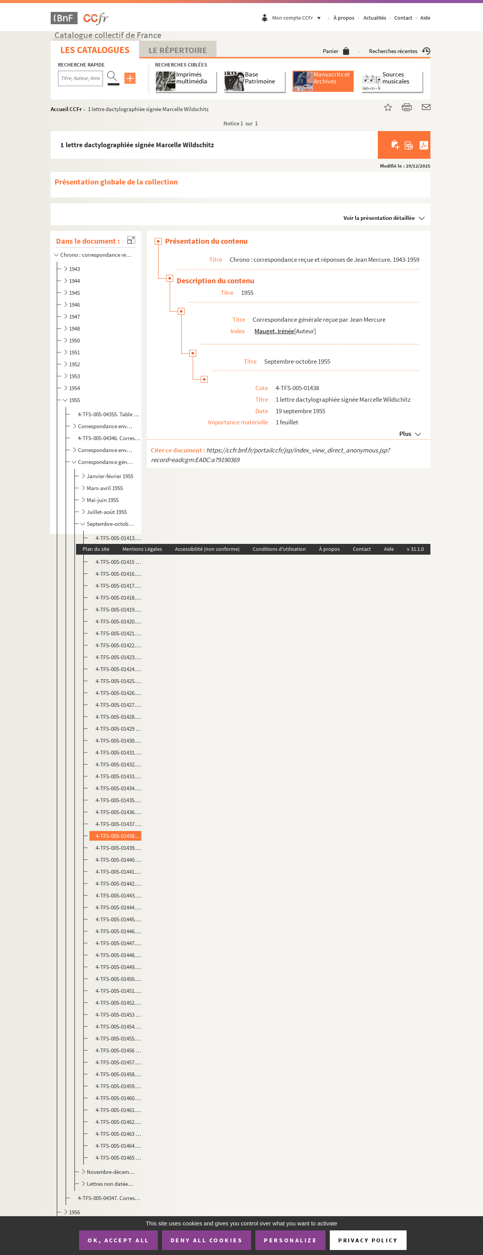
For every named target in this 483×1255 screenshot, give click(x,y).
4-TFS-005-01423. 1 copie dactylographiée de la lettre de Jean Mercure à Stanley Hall (119, 657)
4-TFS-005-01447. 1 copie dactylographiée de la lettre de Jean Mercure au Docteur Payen (119, 943)
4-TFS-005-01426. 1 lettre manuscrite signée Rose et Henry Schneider (119, 692)
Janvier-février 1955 (110, 476)
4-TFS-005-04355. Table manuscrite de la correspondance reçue (109, 414)
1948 (74, 328)
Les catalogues (94, 50)
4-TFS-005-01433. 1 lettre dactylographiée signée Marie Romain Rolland (119, 776)
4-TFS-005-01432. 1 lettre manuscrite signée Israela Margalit (119, 764)
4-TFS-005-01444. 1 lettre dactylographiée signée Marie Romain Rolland (119, 907)
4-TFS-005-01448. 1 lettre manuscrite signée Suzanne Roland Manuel (119, 955)
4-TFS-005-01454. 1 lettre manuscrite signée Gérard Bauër (119, 1026)
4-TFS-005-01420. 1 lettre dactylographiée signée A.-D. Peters (119, 621)
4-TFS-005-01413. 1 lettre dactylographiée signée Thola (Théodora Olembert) (119, 538)
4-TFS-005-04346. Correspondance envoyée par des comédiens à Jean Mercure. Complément (109, 438)
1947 (74, 316)
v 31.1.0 (415, 548)
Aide (425, 17)
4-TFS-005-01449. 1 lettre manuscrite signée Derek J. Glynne (119, 967)
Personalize (290, 1240)
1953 (74, 376)
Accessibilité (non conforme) (207, 548)
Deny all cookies (206, 1240)
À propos (344, 17)
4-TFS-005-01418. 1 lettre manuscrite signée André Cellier (119, 597)
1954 (74, 388)
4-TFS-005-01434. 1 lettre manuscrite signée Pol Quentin (119, 788)
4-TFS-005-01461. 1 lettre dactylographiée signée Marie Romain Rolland (119, 1110)
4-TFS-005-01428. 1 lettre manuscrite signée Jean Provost (119, 716)
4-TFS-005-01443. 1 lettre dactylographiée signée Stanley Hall (119, 895)
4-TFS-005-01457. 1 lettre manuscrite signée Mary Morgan (119, 1062)
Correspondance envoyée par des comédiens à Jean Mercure (106, 426)
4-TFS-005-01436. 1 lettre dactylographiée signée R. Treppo (119, 812)
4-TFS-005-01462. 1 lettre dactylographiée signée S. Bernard (119, 1121)
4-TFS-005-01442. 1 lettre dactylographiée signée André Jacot (119, 883)
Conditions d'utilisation (279, 548)
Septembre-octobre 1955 (111, 523)
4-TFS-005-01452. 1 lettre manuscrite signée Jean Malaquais (119, 1002)
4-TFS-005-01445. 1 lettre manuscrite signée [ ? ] (119, 919)
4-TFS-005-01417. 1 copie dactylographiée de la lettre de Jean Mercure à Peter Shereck (119, 585)
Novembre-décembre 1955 (111, 1171)
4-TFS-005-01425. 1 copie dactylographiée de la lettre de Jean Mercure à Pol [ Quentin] (119, 681)
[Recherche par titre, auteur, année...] (80, 78)
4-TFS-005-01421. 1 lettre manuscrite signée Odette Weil (119, 633)
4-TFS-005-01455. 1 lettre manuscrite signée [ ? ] (119, 1038)
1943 (74, 269)
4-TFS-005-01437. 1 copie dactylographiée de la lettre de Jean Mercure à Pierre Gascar (119, 824)
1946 (74, 304)
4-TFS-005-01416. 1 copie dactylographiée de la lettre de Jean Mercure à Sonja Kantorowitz (119, 573)
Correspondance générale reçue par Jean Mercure (106, 461)
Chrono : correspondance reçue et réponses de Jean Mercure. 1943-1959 (96, 254)
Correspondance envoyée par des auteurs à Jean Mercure (106, 450)
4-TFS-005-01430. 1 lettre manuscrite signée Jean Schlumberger (119, 740)
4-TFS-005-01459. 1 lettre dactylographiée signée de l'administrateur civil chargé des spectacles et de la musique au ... (119, 1086)
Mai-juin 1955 (103, 500)
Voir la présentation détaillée (379, 217)
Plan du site (96, 548)
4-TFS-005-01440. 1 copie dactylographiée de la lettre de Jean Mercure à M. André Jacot (119, 859)
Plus (405, 433)
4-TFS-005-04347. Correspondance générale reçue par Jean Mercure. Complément (109, 1198)
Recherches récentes (399, 51)
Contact (403, 17)
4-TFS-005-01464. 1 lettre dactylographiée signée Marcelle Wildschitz (119, 1145)
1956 (74, 1212)
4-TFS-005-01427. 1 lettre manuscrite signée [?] (119, 704)
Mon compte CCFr (298, 18)
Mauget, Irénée (274, 331)
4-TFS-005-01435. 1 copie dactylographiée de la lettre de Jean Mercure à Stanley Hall (119, 800)
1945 (74, 292)
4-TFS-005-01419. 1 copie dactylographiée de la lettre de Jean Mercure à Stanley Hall (119, 609)
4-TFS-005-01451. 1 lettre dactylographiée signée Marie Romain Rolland (119, 990)
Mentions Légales (142, 548)
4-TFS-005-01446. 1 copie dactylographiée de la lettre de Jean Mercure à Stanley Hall (119, 931)
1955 (74, 400)
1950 (74, 340)
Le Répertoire (178, 50)
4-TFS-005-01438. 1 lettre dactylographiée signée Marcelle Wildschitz (119, 835)
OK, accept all (118, 1240)
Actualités (375, 17)
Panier (336, 51)
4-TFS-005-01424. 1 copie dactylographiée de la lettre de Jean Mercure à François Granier (119, 669)
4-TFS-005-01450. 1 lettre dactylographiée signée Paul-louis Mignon (119, 978)
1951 (74, 352)
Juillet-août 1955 (107, 511)
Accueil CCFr (66, 109)
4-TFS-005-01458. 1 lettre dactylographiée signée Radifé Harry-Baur (119, 1074)
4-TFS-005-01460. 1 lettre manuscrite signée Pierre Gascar (119, 1098)
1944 (74, 280)
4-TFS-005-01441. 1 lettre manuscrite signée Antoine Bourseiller (119, 871)
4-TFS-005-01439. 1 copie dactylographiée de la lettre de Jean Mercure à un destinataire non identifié (119, 847)
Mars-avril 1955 (105, 488)
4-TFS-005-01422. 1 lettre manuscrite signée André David (119, 645)
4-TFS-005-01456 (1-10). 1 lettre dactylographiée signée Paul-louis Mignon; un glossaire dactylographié (119, 1050)
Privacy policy (368, 1240)
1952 (74, 364)
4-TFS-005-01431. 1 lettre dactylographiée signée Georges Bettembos (119, 752)
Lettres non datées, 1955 (111, 1183)
